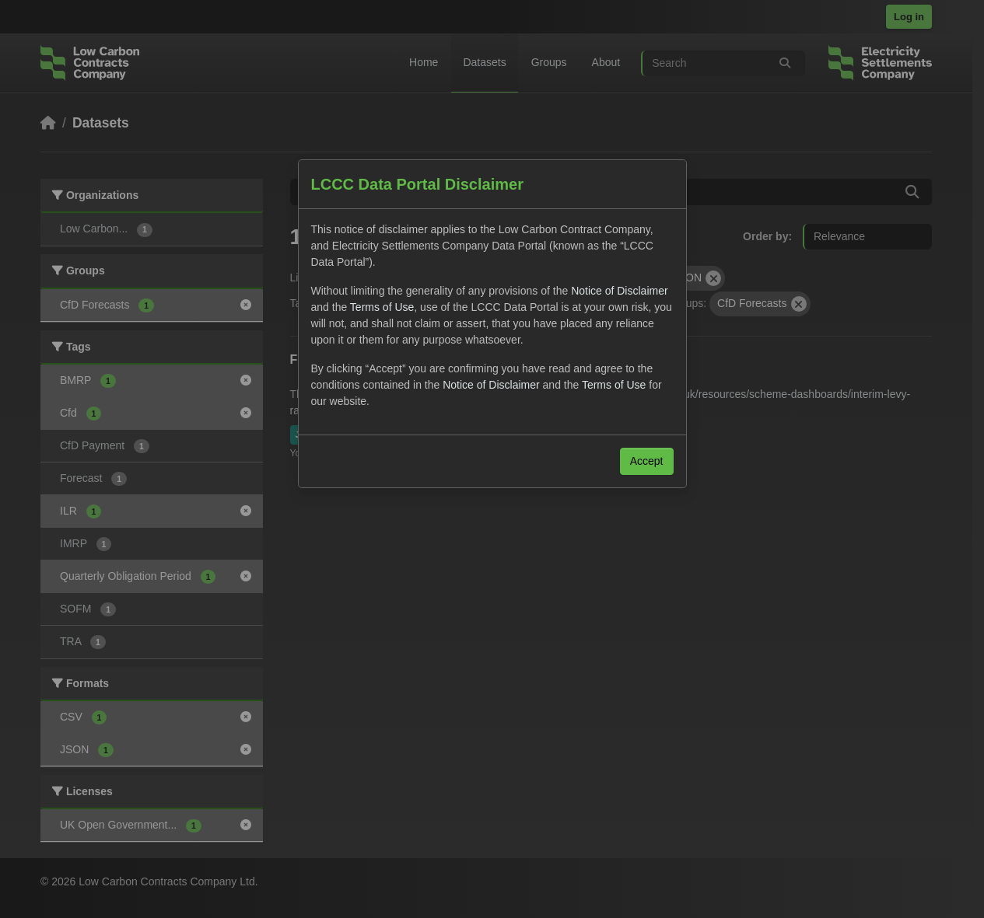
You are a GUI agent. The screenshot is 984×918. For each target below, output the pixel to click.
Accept (647, 461)
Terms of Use (382, 307)
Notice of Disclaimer (619, 290)
